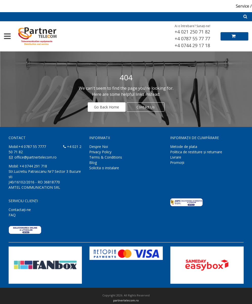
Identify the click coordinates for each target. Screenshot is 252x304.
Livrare (175, 157)
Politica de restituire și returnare (196, 151)
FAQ (12, 215)
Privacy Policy (100, 151)
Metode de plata (183, 146)
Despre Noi (98, 146)
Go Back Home (106, 107)
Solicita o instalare (104, 167)
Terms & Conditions (105, 157)
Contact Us (145, 107)
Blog (93, 162)
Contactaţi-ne (20, 209)
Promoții (177, 162)
